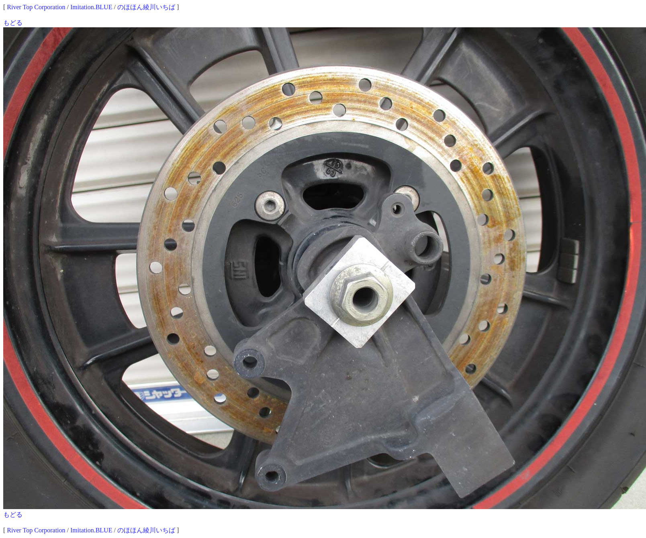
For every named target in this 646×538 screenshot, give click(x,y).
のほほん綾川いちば (146, 7)
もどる (12, 22)
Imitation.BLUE (91, 7)
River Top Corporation (36, 7)
